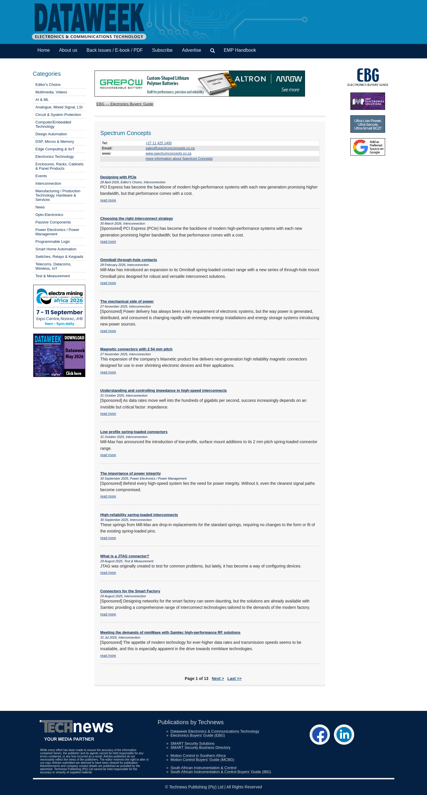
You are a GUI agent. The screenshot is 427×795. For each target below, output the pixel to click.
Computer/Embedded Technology (53, 124)
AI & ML (42, 99)
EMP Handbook (240, 50)
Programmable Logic (53, 241)
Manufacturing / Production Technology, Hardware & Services (58, 195)
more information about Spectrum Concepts (179, 159)
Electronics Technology (55, 156)
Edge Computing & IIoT (55, 149)
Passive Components (53, 222)
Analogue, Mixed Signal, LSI (59, 107)
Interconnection (48, 183)
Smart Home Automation (56, 249)
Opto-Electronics (49, 214)
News (40, 207)
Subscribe (162, 50)
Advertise (191, 50)
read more (108, 200)
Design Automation (51, 134)
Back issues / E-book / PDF (114, 50)
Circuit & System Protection (58, 114)
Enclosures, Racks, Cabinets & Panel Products (60, 166)
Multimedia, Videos (51, 92)
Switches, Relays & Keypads (59, 256)
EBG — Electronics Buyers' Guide (125, 104)
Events (41, 176)
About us (68, 50)
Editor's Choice (48, 84)
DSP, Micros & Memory (55, 141)
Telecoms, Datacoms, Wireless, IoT (53, 266)
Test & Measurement (53, 276)
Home (44, 50)
